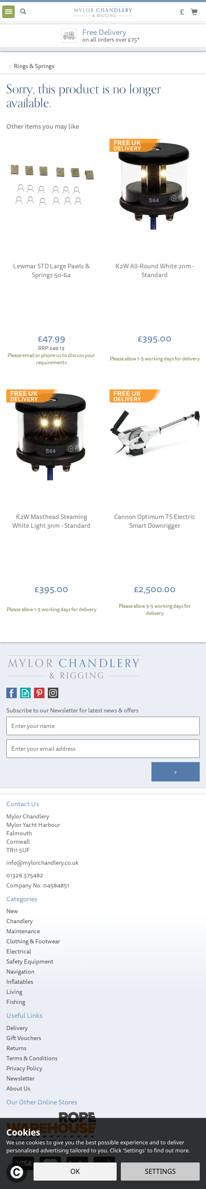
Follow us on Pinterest (39, 693)
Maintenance (23, 931)
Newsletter (20, 1078)
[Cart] (194, 11)
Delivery (17, 1028)
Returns (16, 1048)
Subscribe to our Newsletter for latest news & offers (72, 710)
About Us (18, 1088)
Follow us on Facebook (11, 693)
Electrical (18, 951)
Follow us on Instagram (53, 693)
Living (14, 992)
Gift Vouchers (23, 1038)
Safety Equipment (29, 961)
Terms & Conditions (31, 1058)
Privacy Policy (24, 1068)
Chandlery (19, 921)
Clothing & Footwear (33, 941)
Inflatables (19, 981)
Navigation (20, 971)
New (12, 911)
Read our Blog (25, 693)
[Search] (23, 11)
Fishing (15, 1002)
